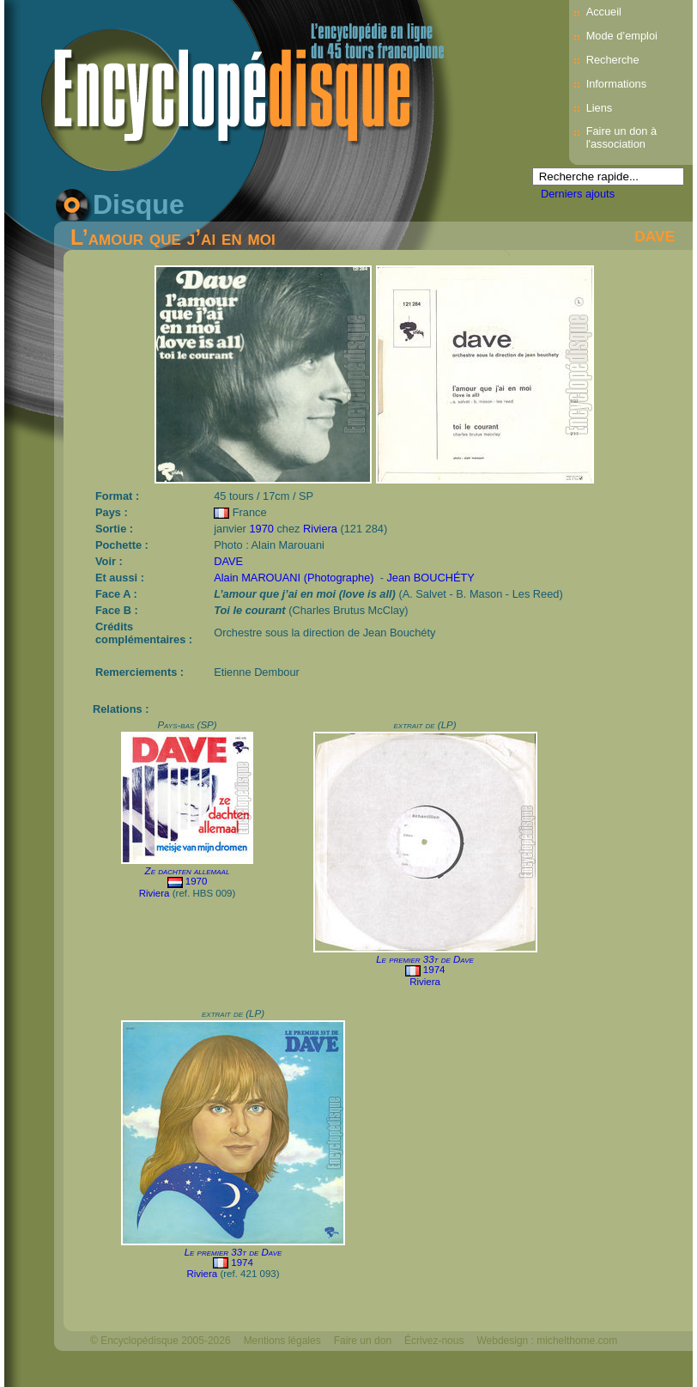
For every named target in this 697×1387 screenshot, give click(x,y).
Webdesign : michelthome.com (546, 1341)
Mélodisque (116, 1370)
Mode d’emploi (622, 35)
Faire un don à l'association (622, 137)
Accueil (603, 11)
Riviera (320, 528)
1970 (261, 528)
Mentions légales (282, 1341)
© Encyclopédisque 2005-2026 (160, 1341)
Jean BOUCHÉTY (430, 577)
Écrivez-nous (434, 1341)
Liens (599, 107)
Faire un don (362, 1341)
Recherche (612, 59)
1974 (434, 969)
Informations (616, 83)
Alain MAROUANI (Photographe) (293, 577)
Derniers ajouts (578, 193)
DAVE (654, 236)
